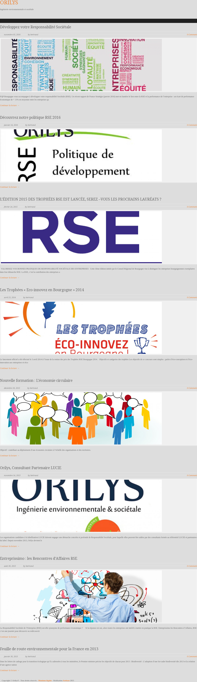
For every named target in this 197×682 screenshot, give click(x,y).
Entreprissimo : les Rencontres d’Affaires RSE (38, 558)
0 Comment (192, 35)
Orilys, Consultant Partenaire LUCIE (30, 468)
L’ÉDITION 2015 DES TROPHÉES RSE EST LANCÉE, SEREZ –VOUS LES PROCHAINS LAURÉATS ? (80, 199)
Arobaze (66, 680)
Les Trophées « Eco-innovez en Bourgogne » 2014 (42, 290)
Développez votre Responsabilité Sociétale (35, 27)
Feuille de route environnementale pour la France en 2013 (49, 649)
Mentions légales (45, 680)
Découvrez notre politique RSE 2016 (30, 117)
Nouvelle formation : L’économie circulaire (36, 380)
